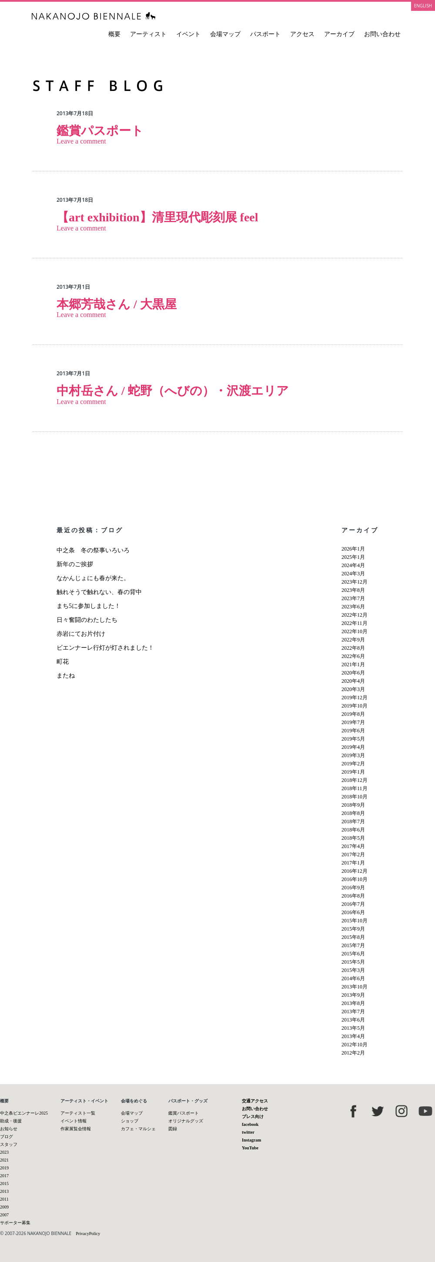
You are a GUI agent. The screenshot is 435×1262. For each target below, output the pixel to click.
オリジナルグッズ (185, 1120)
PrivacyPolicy (88, 1233)
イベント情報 (73, 1120)
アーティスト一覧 (77, 1113)
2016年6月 (353, 912)
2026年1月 (353, 549)
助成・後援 (11, 1120)
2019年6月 (353, 731)
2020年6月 (353, 673)
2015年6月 (353, 954)
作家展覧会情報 (75, 1128)
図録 (172, 1128)
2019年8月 (353, 714)
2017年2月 (353, 854)
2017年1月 (353, 863)
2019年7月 (353, 722)
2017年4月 (353, 846)
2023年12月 (354, 582)
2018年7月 (353, 821)
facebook (250, 1124)
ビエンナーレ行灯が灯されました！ (105, 647)
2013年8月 (353, 1003)
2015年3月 (353, 970)
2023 (4, 1152)
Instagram (251, 1140)
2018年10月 (354, 797)
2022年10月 (354, 631)
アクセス (302, 34)
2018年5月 (353, 838)
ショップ (129, 1120)
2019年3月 (353, 755)
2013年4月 (353, 1036)
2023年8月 (353, 590)
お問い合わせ (382, 34)
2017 (4, 1175)
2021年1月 (353, 664)
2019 (4, 1167)
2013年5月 (353, 1028)
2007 (4, 1214)
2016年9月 (353, 888)
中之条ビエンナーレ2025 (24, 1113)
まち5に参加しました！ (88, 606)
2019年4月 (353, 747)
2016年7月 (353, 904)
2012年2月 (353, 1053)
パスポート (265, 34)
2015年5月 (353, 962)
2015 (4, 1183)
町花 (63, 661)
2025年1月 (353, 557)
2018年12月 (354, 780)
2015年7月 (353, 945)
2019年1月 (353, 772)
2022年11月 (354, 623)
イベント (188, 34)
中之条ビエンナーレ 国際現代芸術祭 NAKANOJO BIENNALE (94, 16)
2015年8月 (353, 937)
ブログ (6, 1136)
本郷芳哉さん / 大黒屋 (117, 304)
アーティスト (148, 34)
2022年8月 (353, 648)
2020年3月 (353, 689)
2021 (4, 1160)
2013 (4, 1191)
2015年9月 (353, 929)
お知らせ (8, 1128)
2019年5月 (353, 739)
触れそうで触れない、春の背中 (99, 592)
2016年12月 (354, 871)
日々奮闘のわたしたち (87, 620)
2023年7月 (353, 598)
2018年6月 (353, 830)
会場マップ (225, 34)
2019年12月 (354, 697)
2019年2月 (353, 764)
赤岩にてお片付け (81, 634)
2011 (4, 1199)
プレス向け (253, 1116)
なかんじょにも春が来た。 (93, 578)
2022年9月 (353, 640)
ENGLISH (423, 6)
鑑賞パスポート (100, 130)
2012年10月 (354, 1045)
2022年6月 (353, 656)
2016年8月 (353, 896)
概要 (114, 34)
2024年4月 (353, 565)
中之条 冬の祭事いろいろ (96, 550)
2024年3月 (353, 574)
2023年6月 (353, 607)
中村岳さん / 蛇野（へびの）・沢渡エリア (173, 390)
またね (66, 675)
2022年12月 (354, 615)
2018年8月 (353, 813)
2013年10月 (354, 987)
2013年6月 (353, 1020)
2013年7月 (353, 1011)
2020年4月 (353, 681)
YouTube (250, 1147)
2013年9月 (353, 995)
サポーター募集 (15, 1222)
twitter (248, 1132)
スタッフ (8, 1144)
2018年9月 (353, 805)
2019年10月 (354, 706)
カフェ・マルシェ (138, 1128)
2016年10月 (354, 879)
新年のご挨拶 (75, 564)
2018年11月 (354, 788)
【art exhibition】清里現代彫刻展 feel (157, 217)
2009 (4, 1207)
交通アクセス (255, 1100)
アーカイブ (339, 34)
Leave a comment (81, 141)
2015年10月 (354, 921)
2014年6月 (353, 978)
